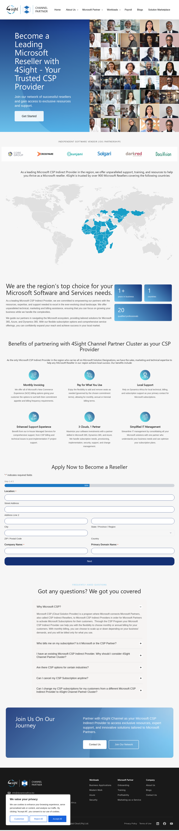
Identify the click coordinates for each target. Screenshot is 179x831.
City (6, 527)
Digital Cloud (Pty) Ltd (78, 824)
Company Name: (14, 545)
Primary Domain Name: (104, 545)
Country (95, 538)
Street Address (12, 503)
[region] (38, 809)
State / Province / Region (103, 527)
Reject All (38, 819)
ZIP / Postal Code (13, 538)
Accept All (57, 819)
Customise (19, 819)
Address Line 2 (12, 515)
